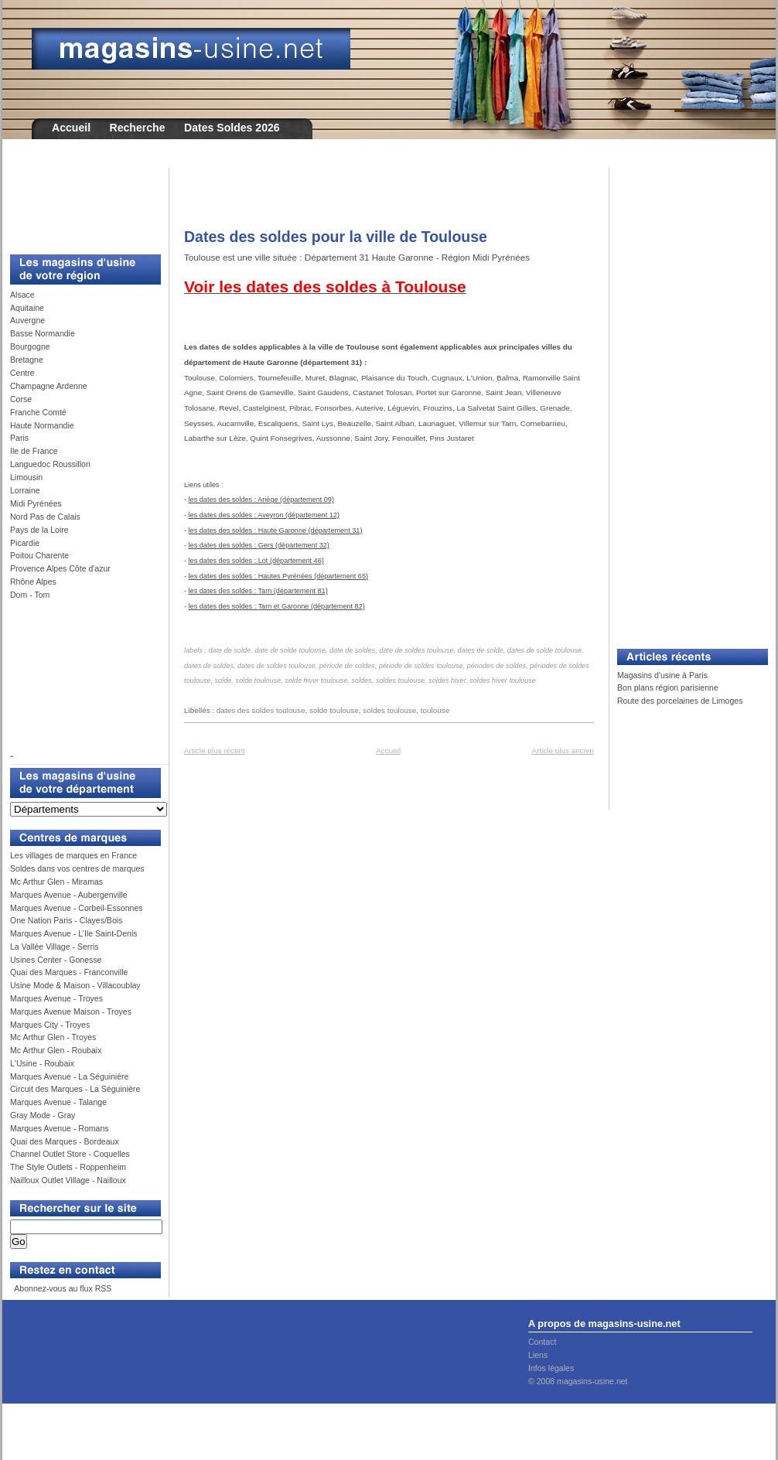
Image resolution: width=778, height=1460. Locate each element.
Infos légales (551, 1368)
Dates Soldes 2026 (232, 127)
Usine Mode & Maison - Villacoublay (75, 985)
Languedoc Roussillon (50, 464)
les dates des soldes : (223, 515)
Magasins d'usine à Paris (662, 675)
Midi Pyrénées (36, 503)
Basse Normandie (42, 333)
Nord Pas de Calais (45, 516)
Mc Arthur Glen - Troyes (53, 1037)
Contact (542, 1341)
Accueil (71, 127)
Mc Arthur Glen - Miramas (56, 881)
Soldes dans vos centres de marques (77, 868)
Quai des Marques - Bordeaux (64, 1141)
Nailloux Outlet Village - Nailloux (68, 1180)
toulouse (435, 710)
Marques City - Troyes (50, 1024)
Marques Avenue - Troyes (56, 998)
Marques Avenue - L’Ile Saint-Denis (74, 933)
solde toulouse (334, 710)
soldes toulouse (389, 710)
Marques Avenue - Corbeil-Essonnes (76, 908)
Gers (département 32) (293, 545)
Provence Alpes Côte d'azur (60, 568)
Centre (22, 372)
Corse (21, 399)
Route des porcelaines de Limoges (679, 700)
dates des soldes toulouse (261, 710)
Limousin (26, 477)
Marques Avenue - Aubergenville (69, 894)
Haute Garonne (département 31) (310, 530)
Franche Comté (38, 412)
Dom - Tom (29, 594)
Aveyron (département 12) (299, 515)
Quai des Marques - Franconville (69, 972)
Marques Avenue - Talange (58, 1102)
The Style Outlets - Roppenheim (68, 1167)
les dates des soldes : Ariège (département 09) (261, 499)
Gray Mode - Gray (42, 1115)
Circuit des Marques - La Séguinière (75, 1088)
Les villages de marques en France (73, 855)
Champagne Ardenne (48, 386)
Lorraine (25, 490)
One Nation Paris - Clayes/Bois (66, 920)
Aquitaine (27, 307)
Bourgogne (30, 346)
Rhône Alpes (33, 581)
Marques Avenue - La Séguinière (69, 1076)
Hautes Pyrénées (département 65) (313, 576)
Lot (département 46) (291, 561)
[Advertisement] (79, 202)
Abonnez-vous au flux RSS (61, 1288)
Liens (538, 1354)
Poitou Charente (39, 555)
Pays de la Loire (39, 529)
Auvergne (27, 320)
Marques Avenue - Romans (59, 1128)
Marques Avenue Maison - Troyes (70, 1011)
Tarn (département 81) (293, 591)
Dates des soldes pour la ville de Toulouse (335, 236)
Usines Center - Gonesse (55, 959)
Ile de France (34, 450)
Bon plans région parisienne (667, 687)
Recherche (137, 127)
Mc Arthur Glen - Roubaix (55, 1050)
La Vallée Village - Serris (54, 946)
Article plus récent (214, 750)
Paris (19, 437)
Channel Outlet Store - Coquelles (70, 1153)
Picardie (24, 543)
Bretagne (26, 359)
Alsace (22, 294)
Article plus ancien (563, 750)
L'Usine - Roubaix (42, 1063)
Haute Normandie (42, 425)
